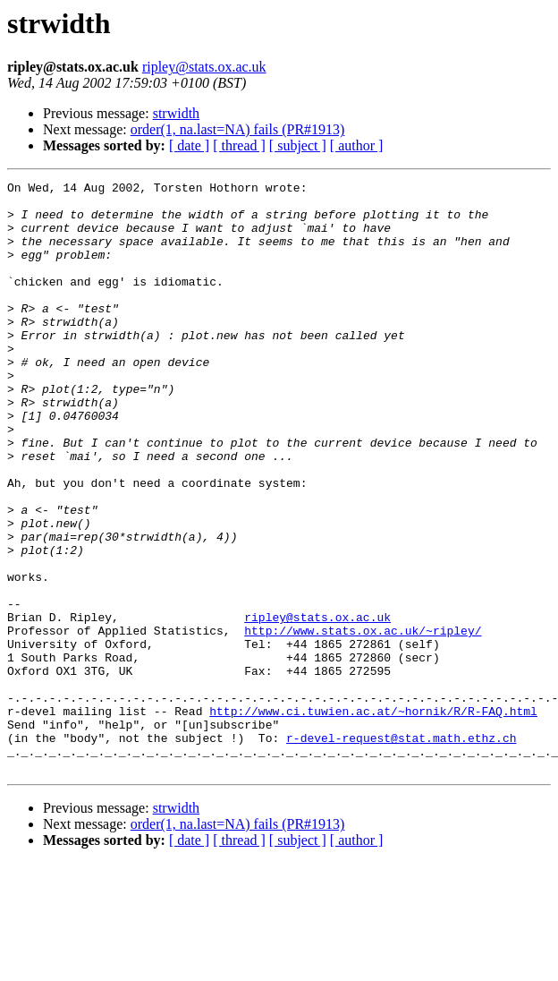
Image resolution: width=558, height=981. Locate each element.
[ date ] (189, 145)
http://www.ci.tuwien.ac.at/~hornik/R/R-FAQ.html (373, 818)
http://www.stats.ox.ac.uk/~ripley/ (362, 721)
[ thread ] (239, 145)
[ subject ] (297, 145)
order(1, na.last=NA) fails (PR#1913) (238, 129)
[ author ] (357, 145)
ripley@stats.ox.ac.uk (204, 66)
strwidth (176, 113)
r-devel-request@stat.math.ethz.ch (401, 850)
